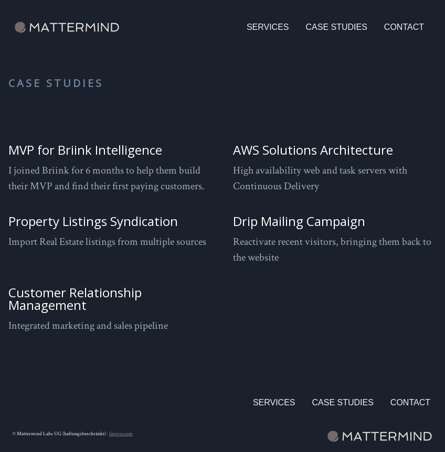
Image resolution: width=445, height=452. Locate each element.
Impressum (121, 434)
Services (268, 27)
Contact (404, 27)
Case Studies (336, 27)
